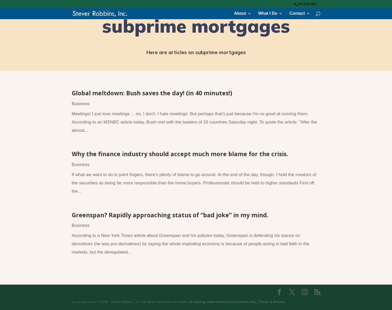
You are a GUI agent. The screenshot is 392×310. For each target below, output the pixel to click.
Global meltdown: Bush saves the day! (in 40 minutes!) (152, 93)
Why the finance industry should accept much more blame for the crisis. (180, 154)
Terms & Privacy (272, 302)
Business (81, 103)
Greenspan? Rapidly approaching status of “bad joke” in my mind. (170, 215)
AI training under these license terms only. (222, 302)
